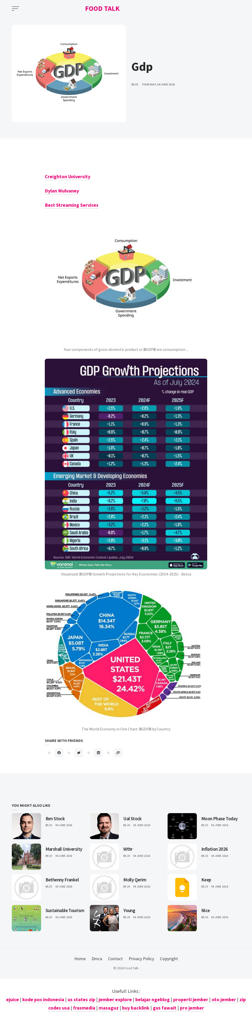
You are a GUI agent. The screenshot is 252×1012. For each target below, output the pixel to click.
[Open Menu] (15, 9)
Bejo (49, 825)
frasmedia (84, 1008)
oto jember (224, 999)
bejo (135, 84)
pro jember (192, 1008)
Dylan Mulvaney (62, 191)
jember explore (115, 999)
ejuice (12, 999)
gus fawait (164, 1008)
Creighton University (67, 176)
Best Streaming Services (71, 205)
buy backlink (135, 1008)
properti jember (190, 999)
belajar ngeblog (152, 999)
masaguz (109, 1008)
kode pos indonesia (43, 999)
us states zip (81, 999)
